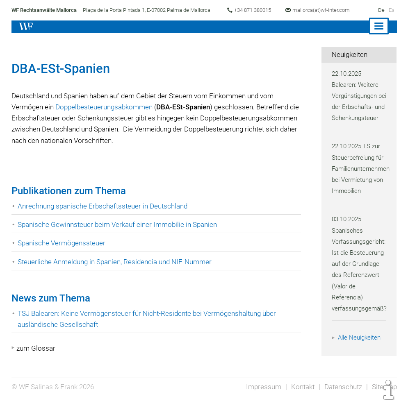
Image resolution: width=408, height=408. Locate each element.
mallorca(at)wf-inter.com (325, 10)
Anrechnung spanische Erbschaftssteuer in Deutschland (104, 206)
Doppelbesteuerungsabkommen (105, 107)
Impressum (261, 392)
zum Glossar (35, 348)
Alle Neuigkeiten (360, 348)
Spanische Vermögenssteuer (62, 243)
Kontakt (300, 392)
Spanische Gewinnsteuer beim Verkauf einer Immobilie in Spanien (119, 224)
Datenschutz (341, 392)
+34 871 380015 (254, 10)
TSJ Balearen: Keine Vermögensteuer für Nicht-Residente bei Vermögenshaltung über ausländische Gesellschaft (149, 319)
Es (391, 10)
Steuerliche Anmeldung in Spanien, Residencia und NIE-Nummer (116, 262)
